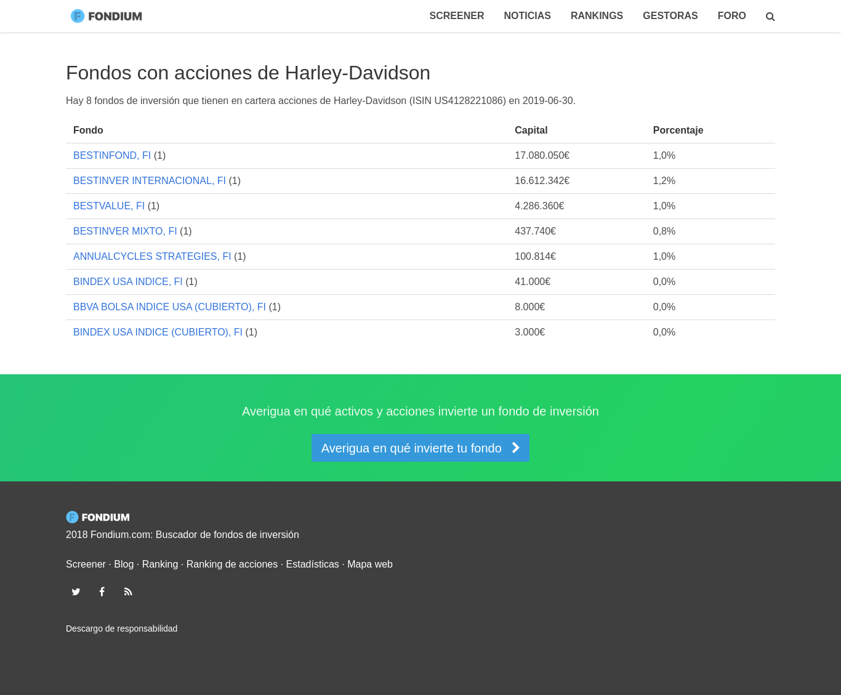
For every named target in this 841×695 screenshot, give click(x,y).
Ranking (160, 564)
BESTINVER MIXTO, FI (125, 231)
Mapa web (370, 564)
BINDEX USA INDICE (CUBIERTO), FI (158, 332)
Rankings (597, 15)
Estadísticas (312, 564)
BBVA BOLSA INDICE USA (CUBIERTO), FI (169, 307)
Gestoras (670, 15)
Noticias (527, 15)
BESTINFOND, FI (112, 155)
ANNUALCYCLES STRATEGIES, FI (152, 256)
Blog (124, 564)
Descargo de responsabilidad (121, 628)
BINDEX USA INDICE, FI (128, 281)
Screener (457, 15)
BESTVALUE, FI (109, 206)
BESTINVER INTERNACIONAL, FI (149, 180)
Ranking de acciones (232, 564)
